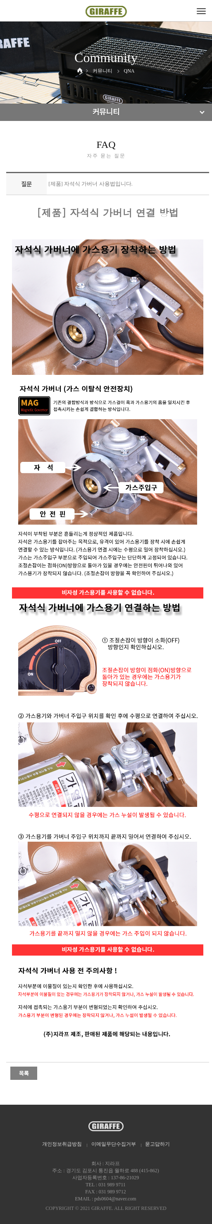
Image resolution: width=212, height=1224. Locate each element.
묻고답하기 (157, 1144)
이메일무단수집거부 (113, 1144)
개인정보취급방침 (62, 1144)
